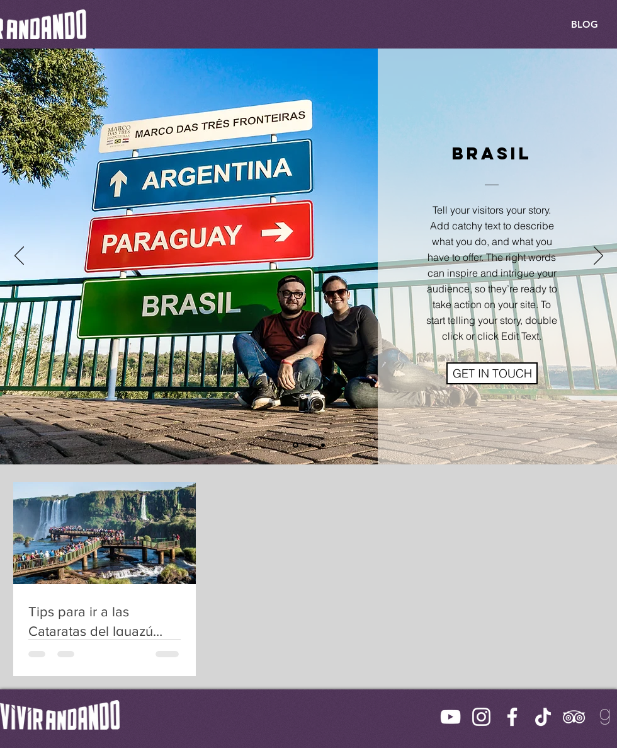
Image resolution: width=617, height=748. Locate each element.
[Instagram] (481, 717)
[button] (492, 373)
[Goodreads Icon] (604, 717)
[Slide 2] (310, 445)
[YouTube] (450, 717)
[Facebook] (512, 717)
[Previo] (19, 256)
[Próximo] (598, 256)
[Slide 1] (295, 445)
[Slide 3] (323, 445)
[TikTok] (543, 717)
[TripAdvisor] (574, 717)
